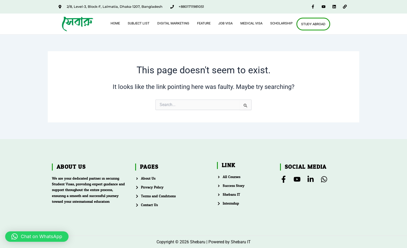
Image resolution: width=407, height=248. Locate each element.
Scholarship (281, 23)
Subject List (139, 23)
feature (204, 23)
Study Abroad (313, 24)
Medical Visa (251, 23)
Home (115, 23)
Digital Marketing (173, 23)
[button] (37, 236)
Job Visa (225, 23)
